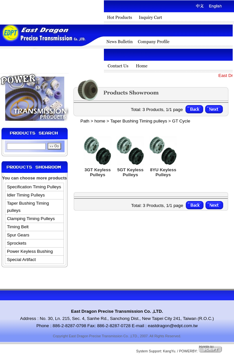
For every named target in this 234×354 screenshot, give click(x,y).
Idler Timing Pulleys (26, 195)
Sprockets (16, 243)
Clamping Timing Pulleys (31, 218)
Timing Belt (18, 226)
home (99, 121)
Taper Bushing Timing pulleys (28, 207)
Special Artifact (21, 259)
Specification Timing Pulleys (34, 186)
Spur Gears (18, 235)
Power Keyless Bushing (30, 251)
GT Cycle (181, 121)
